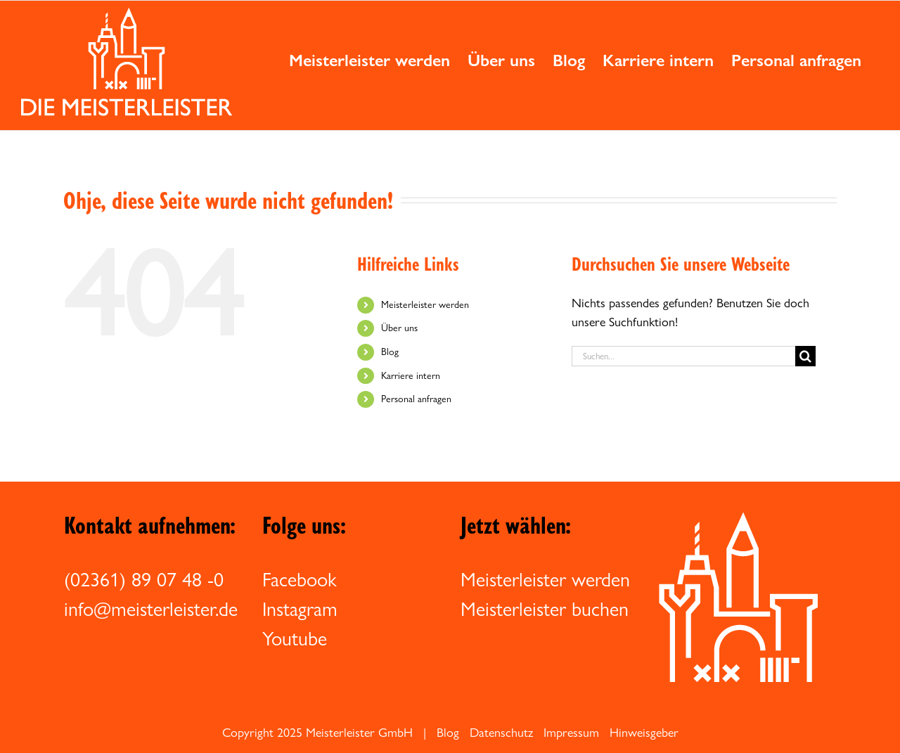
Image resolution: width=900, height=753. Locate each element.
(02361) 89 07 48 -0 (144, 579)
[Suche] (805, 356)
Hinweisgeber (644, 732)
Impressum (571, 732)
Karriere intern (410, 375)
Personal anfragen (416, 398)
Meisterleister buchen (545, 609)
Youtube (294, 638)
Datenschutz (501, 732)
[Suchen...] (683, 356)
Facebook (299, 579)
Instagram (300, 609)
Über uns (399, 327)
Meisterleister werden (425, 304)
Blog (390, 351)
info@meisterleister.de (151, 609)
